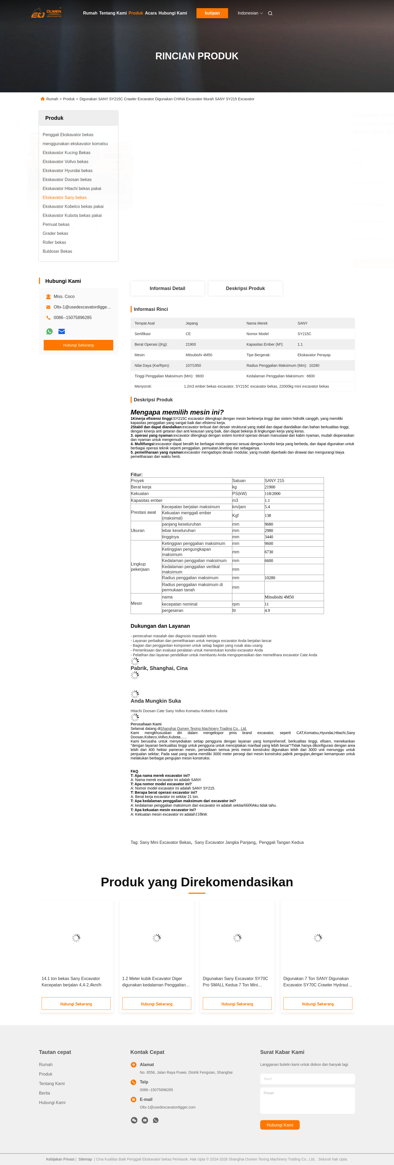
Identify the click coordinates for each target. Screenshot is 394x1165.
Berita (44, 1093)
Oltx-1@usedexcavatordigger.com (85, 307)
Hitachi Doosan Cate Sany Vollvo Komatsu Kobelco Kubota (179, 711)
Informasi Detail (167, 288)
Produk (136, 13)
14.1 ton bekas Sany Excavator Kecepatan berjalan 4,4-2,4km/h (71, 981)
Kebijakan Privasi (60, 1159)
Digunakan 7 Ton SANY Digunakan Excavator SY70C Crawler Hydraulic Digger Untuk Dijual (317, 982)
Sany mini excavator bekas (165, 842)
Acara (150, 13)
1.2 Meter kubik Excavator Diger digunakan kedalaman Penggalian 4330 (154, 982)
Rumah (90, 13)
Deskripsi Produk (245, 288)
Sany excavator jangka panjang (225, 842)
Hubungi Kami (173, 13)
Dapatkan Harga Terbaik (276, 263)
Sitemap (85, 1159)
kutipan (212, 13)
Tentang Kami (113, 13)
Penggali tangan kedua (281, 842)
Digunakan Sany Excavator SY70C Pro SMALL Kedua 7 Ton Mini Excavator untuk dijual (235, 982)
